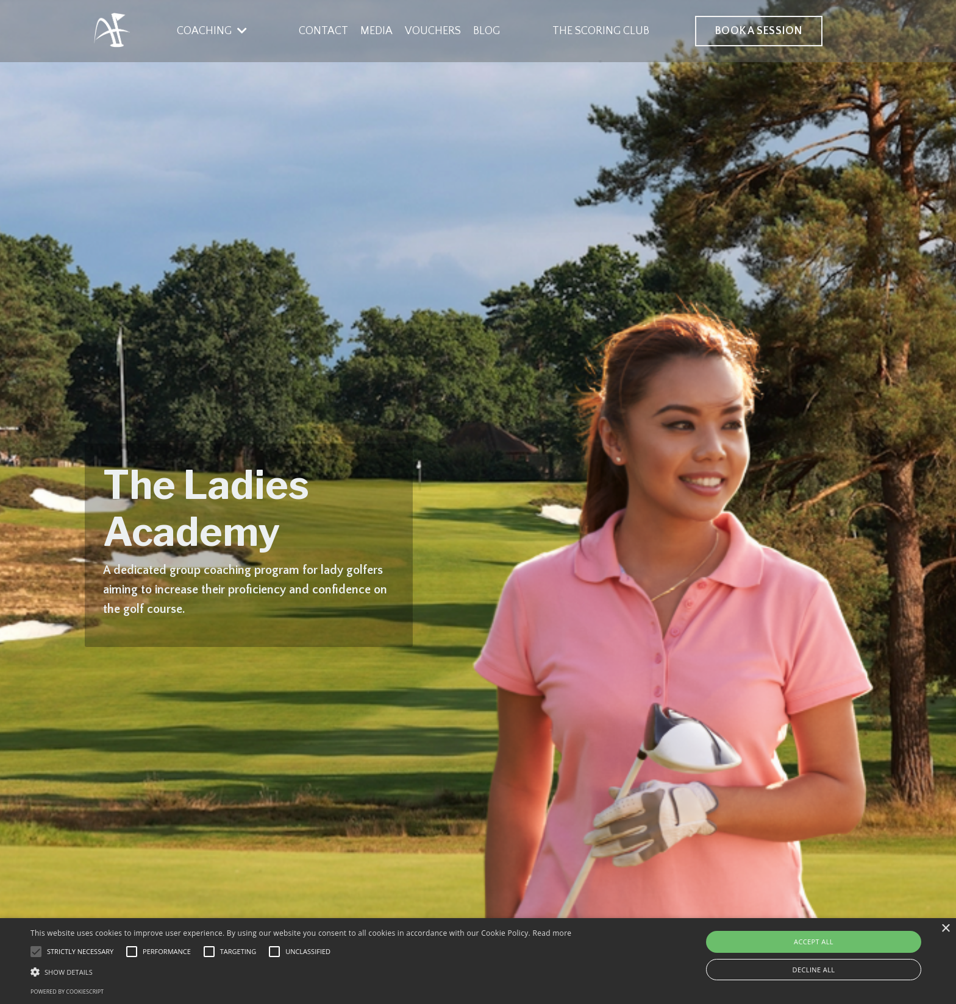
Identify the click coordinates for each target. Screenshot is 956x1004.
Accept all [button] (813, 941)
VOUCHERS (433, 31)
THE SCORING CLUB (600, 31)
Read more (551, 933)
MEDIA (376, 31)
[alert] (478, 961)
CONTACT (323, 31)
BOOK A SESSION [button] (759, 31)
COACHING (212, 31)
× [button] (945, 928)
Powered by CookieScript (67, 991)
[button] (300, 972)
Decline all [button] (814, 969)
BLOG (486, 31)
